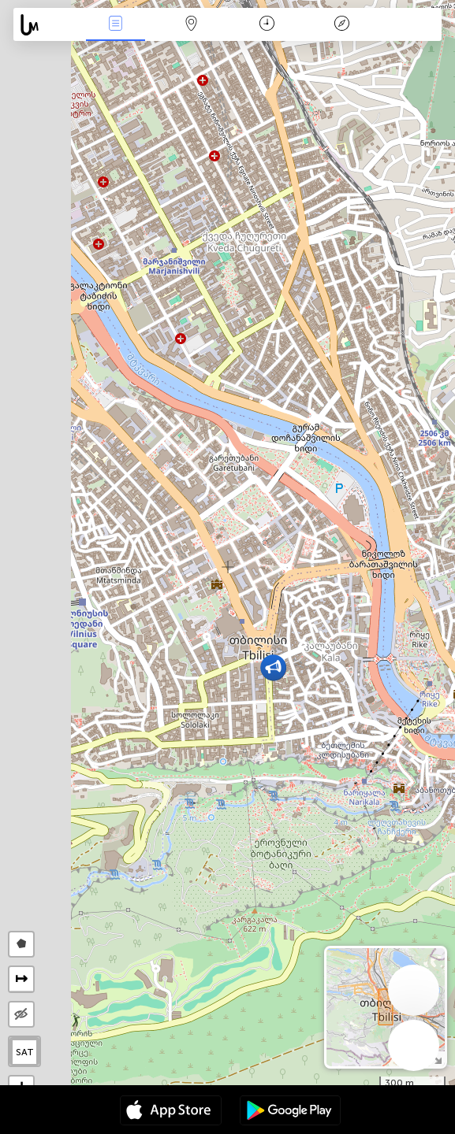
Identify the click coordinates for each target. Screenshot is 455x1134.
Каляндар (267, 25)
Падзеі (116, 25)
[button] (273, 667)
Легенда (342, 25)
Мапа (191, 25)
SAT (25, 1052)
